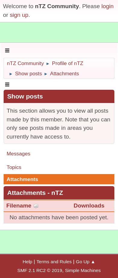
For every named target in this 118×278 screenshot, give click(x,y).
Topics (14, 167)
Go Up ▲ (85, 261)
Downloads (89, 205)
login (107, 6)
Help (27, 261)
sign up (19, 15)
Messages (18, 154)
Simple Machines (83, 270)
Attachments (22, 179)
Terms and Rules (54, 261)
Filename (22, 205)
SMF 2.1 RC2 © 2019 (39, 270)
